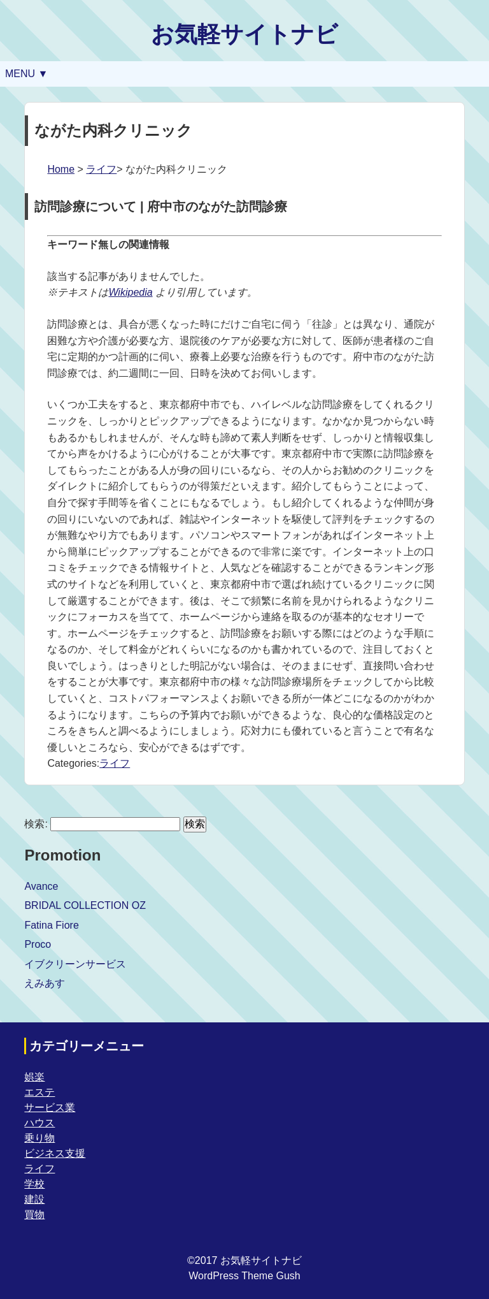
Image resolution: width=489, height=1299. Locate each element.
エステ (39, 1092)
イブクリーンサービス (75, 964)
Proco (37, 944)
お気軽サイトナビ (244, 34)
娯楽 (34, 1076)
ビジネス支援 (54, 1153)
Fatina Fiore (51, 925)
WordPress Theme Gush (244, 1275)
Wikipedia (130, 292)
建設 (34, 1199)
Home (60, 169)
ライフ (101, 169)
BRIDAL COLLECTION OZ (85, 905)
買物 (34, 1214)
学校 (34, 1184)
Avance (41, 886)
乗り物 (39, 1138)
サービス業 (49, 1107)
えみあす (44, 983)
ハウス (39, 1122)
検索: (35, 823)
